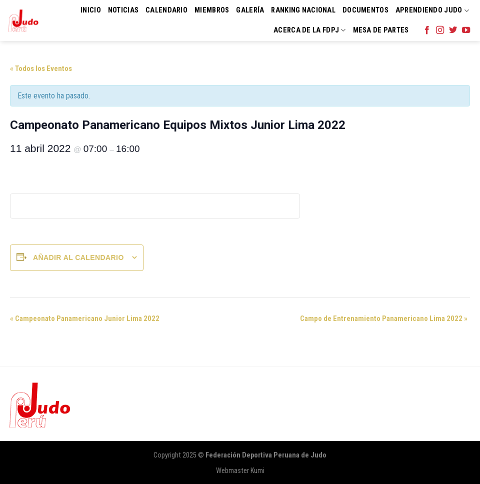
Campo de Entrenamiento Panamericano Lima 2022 (384, 318)
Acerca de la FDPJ (310, 30)
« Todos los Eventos (41, 68)
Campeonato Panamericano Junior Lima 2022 (85, 318)
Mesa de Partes (381, 30)
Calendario (167, 10)
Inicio (90, 10)
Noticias (123, 10)
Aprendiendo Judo (432, 11)
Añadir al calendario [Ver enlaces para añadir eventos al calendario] (78, 258)
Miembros (211, 10)
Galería (250, 10)
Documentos (365, 10)
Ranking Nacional (303, 10)
